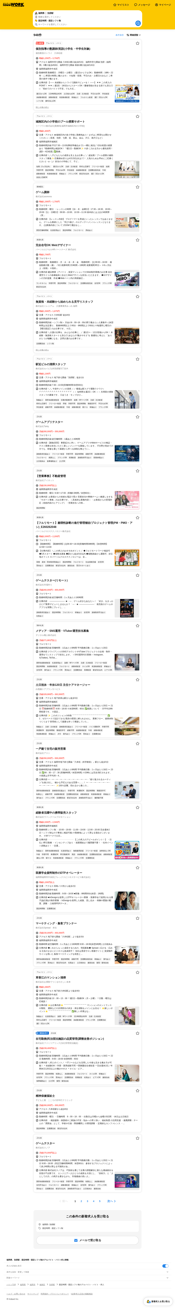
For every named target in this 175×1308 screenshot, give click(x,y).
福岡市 (32, 1285)
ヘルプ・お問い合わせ (15, 1294)
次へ (110, 1201)
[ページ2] (81, 1201)
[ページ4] (93, 1201)
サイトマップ (33, 1294)
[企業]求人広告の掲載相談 (82, 1294)
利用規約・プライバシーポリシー (55, 1294)
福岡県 (23, 1285)
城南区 (42, 1285)
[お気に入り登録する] (137, 43)
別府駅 (52, 1285)
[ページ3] (87, 1201)
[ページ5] (100, 1201)
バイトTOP (11, 1285)
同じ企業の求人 (42, 107)
